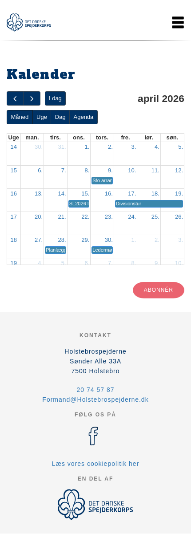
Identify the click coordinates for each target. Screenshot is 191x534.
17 (14, 216)
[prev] (15, 98)
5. (180, 146)
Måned (19, 117)
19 (14, 263)
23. (109, 216)
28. (62, 239)
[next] (31, 98)
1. (86, 146)
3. (133, 146)
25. (155, 216)
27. (39, 239)
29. (85, 239)
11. (155, 170)
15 (14, 170)
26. (179, 216)
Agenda (84, 117)
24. (132, 216)
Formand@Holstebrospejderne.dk (95, 399)
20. (39, 216)
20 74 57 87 (96, 389)
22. (85, 216)
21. (62, 216)
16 (14, 193)
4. (157, 146)
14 (14, 146)
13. (39, 193)
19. (179, 193)
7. (63, 170)
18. (155, 193)
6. (40, 170)
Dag (60, 117)
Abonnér (158, 290)
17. (132, 193)
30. (39, 146)
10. (132, 170)
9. (110, 170)
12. (179, 170)
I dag (55, 98)
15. (85, 193)
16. (109, 193)
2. (110, 146)
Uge (41, 117)
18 (14, 239)
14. (62, 193)
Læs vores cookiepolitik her (95, 463)
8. (86, 170)
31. (62, 146)
